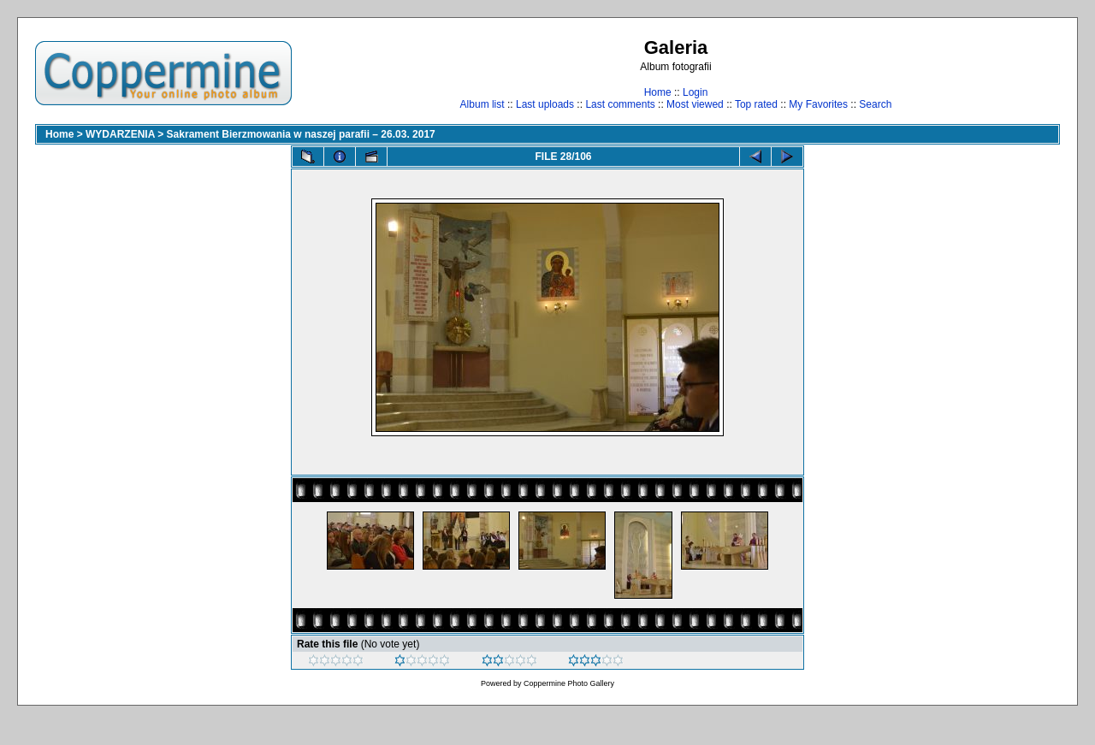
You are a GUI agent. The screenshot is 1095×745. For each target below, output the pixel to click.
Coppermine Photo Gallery (569, 683)
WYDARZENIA (120, 134)
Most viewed (695, 104)
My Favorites (818, 104)
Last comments (619, 104)
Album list (482, 104)
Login (695, 92)
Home (658, 92)
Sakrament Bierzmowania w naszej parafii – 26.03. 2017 (301, 134)
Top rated (756, 104)
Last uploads (545, 104)
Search (875, 104)
